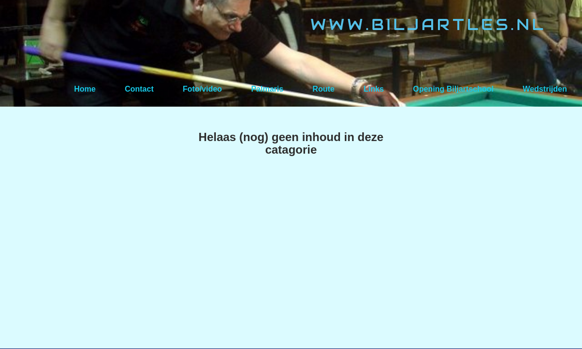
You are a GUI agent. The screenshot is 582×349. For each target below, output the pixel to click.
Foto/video (202, 89)
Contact (139, 89)
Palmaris (267, 89)
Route (323, 89)
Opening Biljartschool (453, 89)
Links (374, 89)
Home (85, 89)
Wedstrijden (545, 89)
